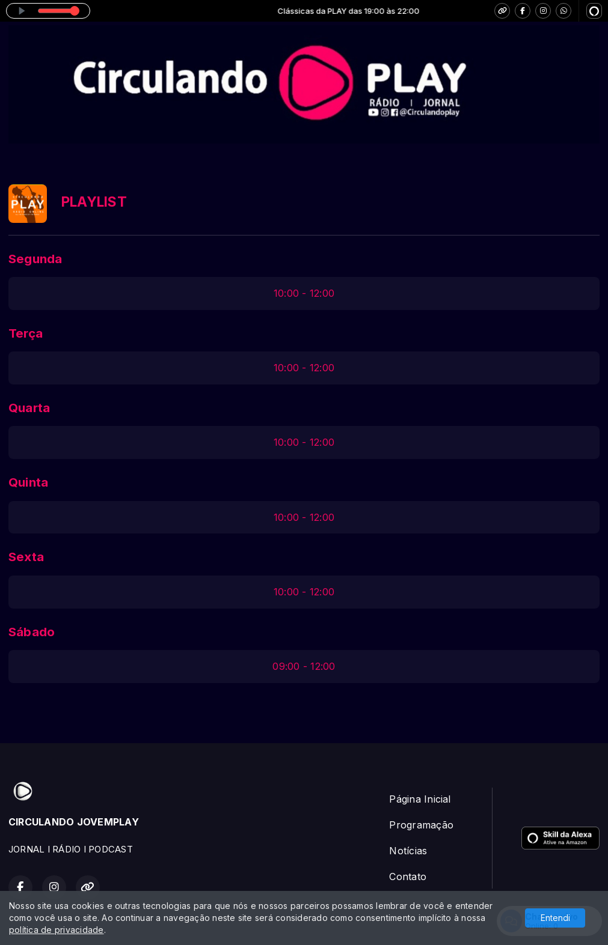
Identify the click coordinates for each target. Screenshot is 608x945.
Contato (407, 877)
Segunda (35, 258)
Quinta (28, 482)
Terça (25, 333)
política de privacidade (56, 930)
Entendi (555, 918)
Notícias (408, 851)
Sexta (26, 556)
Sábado (31, 631)
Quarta (29, 407)
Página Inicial (419, 799)
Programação (421, 825)
